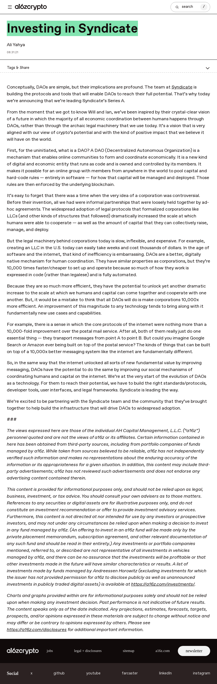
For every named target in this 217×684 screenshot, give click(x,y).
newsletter (194, 651)
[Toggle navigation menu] (10, 7)
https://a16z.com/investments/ (163, 584)
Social (12, 673)
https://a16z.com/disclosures (37, 630)
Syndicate (182, 87)
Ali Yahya (16, 45)
